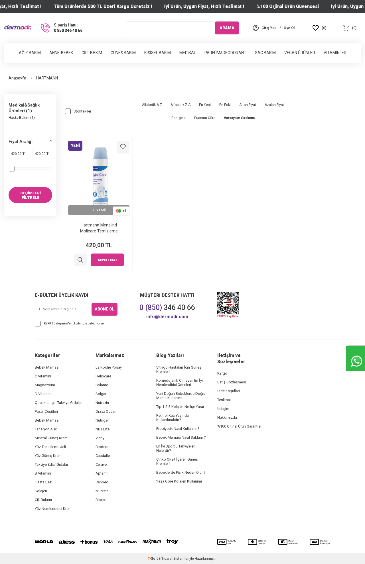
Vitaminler (335, 52)
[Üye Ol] (289, 27)
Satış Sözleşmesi (231, 382)
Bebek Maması (47, 367)
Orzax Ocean (106, 411)
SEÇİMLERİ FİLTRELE (30, 195)
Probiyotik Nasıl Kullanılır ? (177, 428)
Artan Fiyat (247, 105)
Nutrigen (103, 420)
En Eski (225, 105)
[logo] (17, 28)
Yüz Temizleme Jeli (50, 447)
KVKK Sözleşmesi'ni (58, 323)
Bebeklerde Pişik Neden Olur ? (181, 472)
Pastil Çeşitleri (46, 411)
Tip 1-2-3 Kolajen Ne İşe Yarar (180, 406)
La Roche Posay (109, 367)
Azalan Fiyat (274, 105)
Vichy (100, 438)
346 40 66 (167, 307)
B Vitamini (43, 473)
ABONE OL (104, 309)
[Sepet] (350, 27)
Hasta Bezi (43, 482)
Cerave (101, 464)
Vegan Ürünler (299, 52)
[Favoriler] (319, 27)
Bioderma (103, 447)
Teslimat (224, 400)
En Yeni (205, 105)
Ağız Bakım (30, 52)
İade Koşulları (228, 391)
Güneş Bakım (123, 52)
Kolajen (41, 491)
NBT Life (103, 429)
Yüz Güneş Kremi (48, 455)
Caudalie (103, 455)
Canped (102, 482)
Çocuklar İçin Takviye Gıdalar (58, 402)
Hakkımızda (227, 417)
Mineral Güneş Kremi (51, 438)
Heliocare (103, 376)
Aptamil (102, 473)
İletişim (223, 408)
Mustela (102, 491)
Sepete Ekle (107, 260)
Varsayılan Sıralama (239, 118)
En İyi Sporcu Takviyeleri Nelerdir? (175, 448)
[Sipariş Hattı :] (61, 28)
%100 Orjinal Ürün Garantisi (239, 426)
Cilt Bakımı (43, 500)
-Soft (153, 559)
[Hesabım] (269, 27)
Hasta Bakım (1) (22, 117)
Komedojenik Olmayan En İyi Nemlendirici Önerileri (179, 382)
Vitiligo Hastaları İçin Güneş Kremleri (178, 369)
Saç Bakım (265, 52)
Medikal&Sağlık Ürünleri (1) (24, 108)
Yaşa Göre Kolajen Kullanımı (179, 481)
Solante (102, 385)
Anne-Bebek (61, 52)
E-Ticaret (166, 559)
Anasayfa (17, 78)
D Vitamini (43, 394)
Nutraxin (102, 402)
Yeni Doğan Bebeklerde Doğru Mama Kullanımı (180, 395)
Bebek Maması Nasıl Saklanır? (181, 437)
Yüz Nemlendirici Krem (53, 508)
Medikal (187, 52)
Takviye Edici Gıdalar (51, 464)
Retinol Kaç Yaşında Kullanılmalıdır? (172, 417)
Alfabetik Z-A (180, 105)
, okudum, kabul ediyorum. (70, 323)
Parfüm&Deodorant (225, 52)
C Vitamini (43, 376)
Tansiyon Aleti (46, 429)
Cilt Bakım (92, 52)
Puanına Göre (204, 118)
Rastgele (178, 118)
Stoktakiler (78, 111)
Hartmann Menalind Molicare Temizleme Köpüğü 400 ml (99, 228)
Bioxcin (102, 500)
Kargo (222, 373)
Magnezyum (45, 385)
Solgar (101, 394)
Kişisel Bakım (157, 52)
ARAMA (227, 27)
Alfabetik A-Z (152, 105)
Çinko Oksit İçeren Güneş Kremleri (177, 461)
